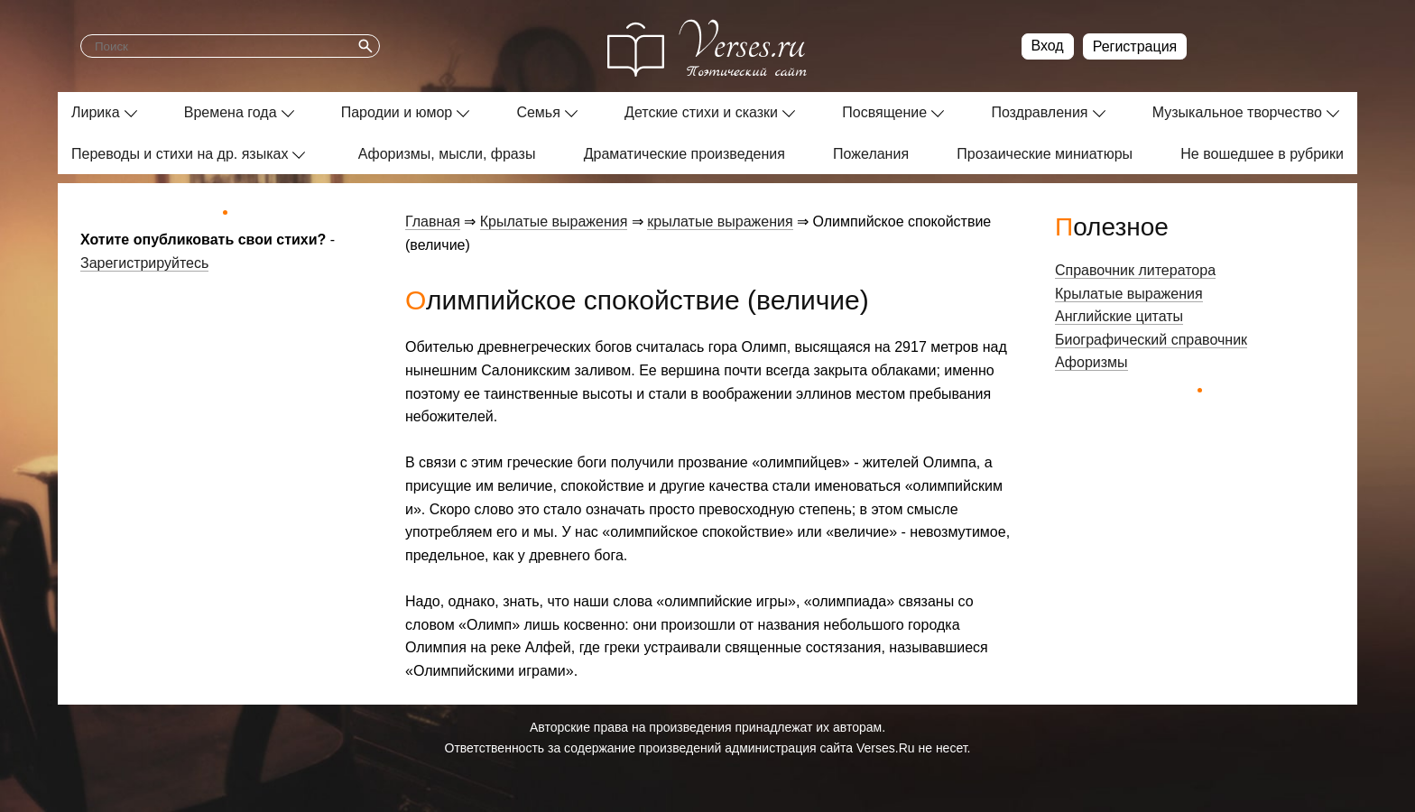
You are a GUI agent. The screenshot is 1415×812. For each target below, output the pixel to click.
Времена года (230, 112)
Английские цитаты (1119, 316)
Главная (432, 221)
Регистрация (1135, 46)
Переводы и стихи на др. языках (179, 153)
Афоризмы (1091, 362)
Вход (1047, 45)
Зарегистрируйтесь (144, 263)
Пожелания (871, 153)
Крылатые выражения (554, 221)
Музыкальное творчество (1237, 112)
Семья (538, 112)
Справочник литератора (1135, 270)
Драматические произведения (684, 153)
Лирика (95, 112)
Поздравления (1039, 112)
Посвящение (884, 112)
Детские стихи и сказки (701, 112)
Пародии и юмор (397, 112)
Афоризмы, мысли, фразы (447, 153)
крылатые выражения (719, 221)
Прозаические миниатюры (1045, 153)
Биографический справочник (1151, 339)
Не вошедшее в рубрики (1262, 153)
